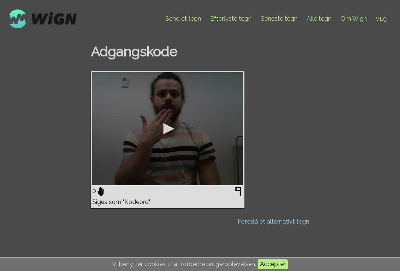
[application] (167, 128)
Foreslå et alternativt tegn (273, 221)
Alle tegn (319, 18)
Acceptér (272, 264)
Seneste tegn (279, 18)
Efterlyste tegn (231, 18)
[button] (167, 128)
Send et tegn (183, 18)
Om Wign (353, 18)
